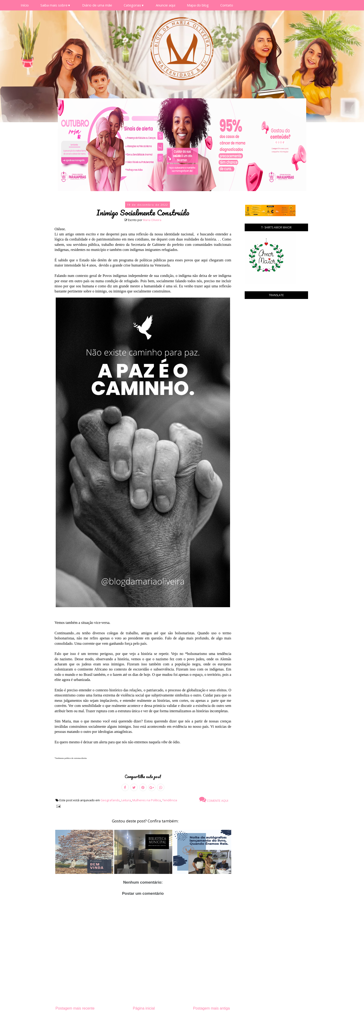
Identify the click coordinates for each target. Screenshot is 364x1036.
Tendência (169, 800)
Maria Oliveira (152, 220)
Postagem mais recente (74, 1008)
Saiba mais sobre (55, 5)
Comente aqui (213, 799)
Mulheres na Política (146, 800)
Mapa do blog (198, 5)
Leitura (126, 800)
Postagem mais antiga (211, 1008)
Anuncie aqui (165, 5)
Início (25, 5)
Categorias (134, 5)
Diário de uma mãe (97, 5)
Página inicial (144, 1008)
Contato (226, 5)
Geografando (110, 800)
